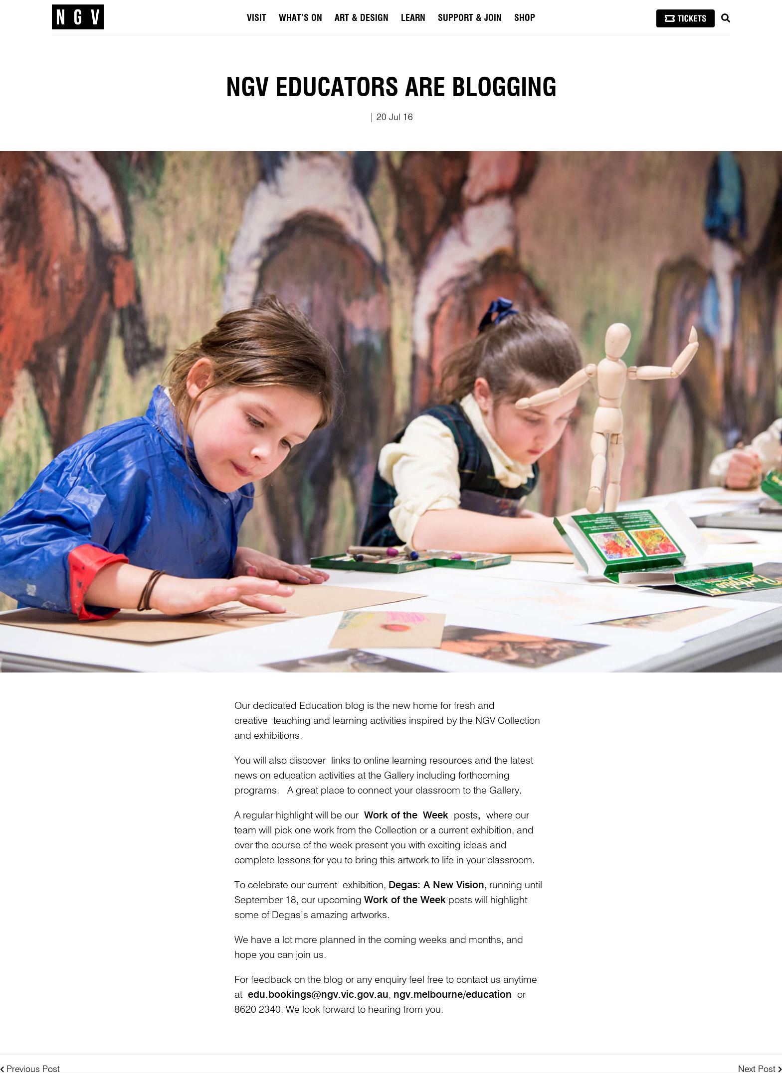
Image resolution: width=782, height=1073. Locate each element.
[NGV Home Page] (78, 17)
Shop (524, 18)
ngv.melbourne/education (452, 995)
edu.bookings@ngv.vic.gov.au (318, 995)
